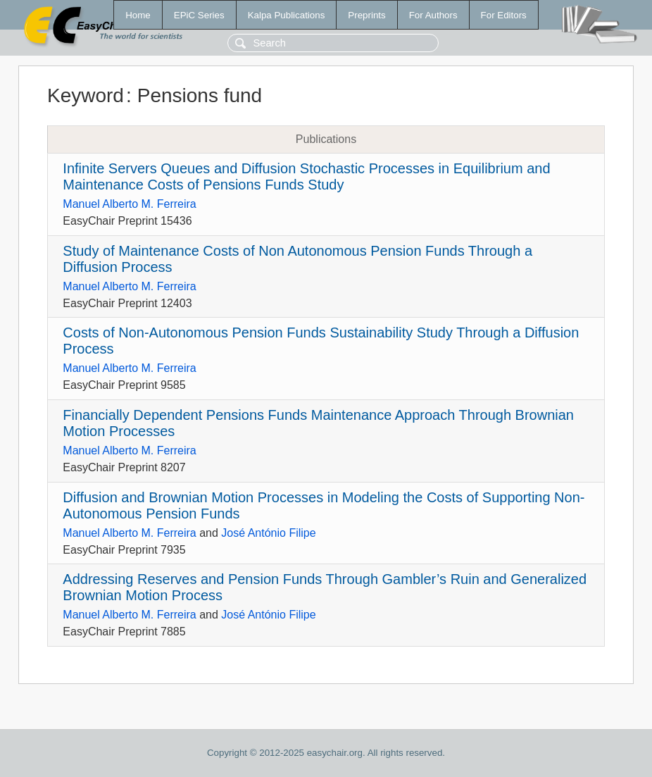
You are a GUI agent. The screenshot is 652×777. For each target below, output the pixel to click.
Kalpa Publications (286, 15)
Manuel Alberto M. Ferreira (129, 204)
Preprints (366, 15)
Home (138, 15)
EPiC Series (199, 15)
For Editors (504, 15)
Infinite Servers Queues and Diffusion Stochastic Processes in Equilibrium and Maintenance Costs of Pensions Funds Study (306, 176)
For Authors (433, 15)
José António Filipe (268, 533)
